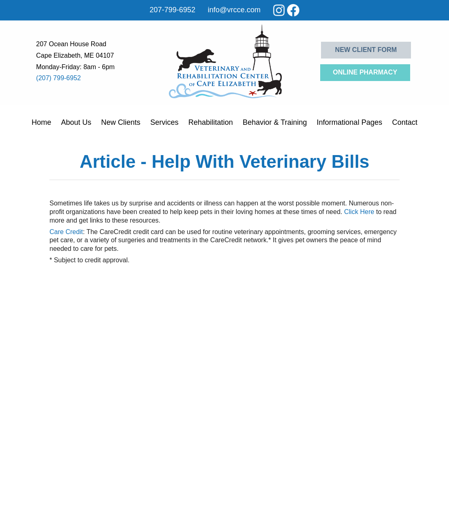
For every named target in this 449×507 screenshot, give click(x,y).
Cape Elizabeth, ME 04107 (75, 55)
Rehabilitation (210, 122)
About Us (76, 122)
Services (164, 122)
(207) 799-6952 (58, 77)
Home (41, 122)
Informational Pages (349, 122)
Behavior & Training (274, 122)
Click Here (359, 211)
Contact (405, 122)
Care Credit (66, 231)
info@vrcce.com (234, 10)
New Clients (120, 122)
